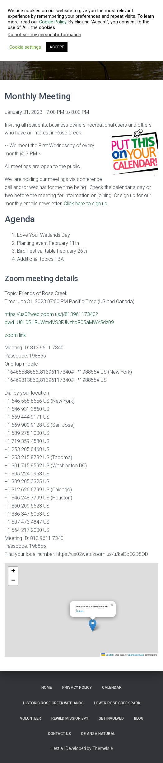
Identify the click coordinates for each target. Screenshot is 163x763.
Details (80, 611)
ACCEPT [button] (56, 47)
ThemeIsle (102, 748)
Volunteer (30, 718)
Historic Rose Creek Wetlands (53, 703)
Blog (138, 718)
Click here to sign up (85, 204)
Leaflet (107, 655)
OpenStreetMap (136, 655)
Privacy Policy (77, 687)
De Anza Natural (98, 733)
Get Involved (111, 718)
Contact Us (59, 733)
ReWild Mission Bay (69, 718)
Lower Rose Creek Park (117, 703)
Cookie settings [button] (25, 47)
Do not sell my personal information (44, 34)
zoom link (15, 335)
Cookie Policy (52, 22)
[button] (92, 625)
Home (46, 687)
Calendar (112, 687)
